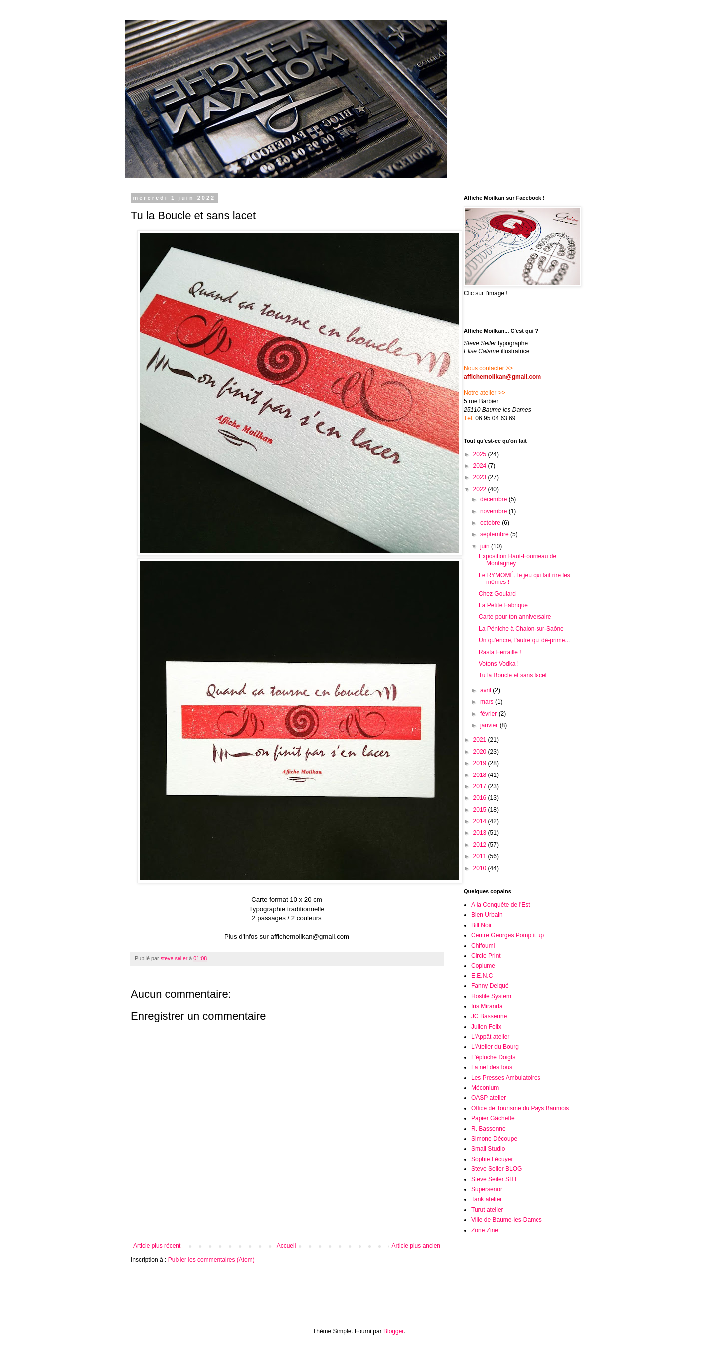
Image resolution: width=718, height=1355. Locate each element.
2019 (480, 763)
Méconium (485, 1087)
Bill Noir (481, 925)
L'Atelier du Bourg (495, 1046)
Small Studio (488, 1148)
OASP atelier (488, 1097)
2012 (480, 844)
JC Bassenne (489, 1016)
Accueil (286, 1245)
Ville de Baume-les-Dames (506, 1219)
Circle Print (486, 955)
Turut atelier (487, 1209)
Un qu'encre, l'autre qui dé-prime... (524, 640)
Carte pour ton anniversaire (515, 616)
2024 (480, 465)
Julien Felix (486, 1026)
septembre (495, 534)
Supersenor (486, 1189)
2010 (480, 868)
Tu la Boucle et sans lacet (513, 675)
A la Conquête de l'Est (500, 904)
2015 (480, 809)
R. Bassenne (488, 1128)
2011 (480, 856)
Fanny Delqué (490, 985)
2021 (480, 739)
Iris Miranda (487, 1006)
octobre (491, 522)
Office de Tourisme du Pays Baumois (520, 1108)
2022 (480, 489)
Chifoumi (483, 945)
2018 (480, 775)
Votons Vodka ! (499, 663)
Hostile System (491, 996)
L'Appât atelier (490, 1036)
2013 (480, 832)
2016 (480, 797)
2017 (480, 786)
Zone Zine (484, 1230)
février (489, 713)
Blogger (393, 1331)
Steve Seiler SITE (495, 1179)
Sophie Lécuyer (492, 1159)
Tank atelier (486, 1199)
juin (485, 546)
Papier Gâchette (493, 1118)
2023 (480, 477)
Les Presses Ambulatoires (505, 1077)
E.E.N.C (482, 975)
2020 (480, 751)
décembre (494, 499)
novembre (494, 511)
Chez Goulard (497, 593)
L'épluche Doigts (493, 1057)
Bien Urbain (487, 914)
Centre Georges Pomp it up (507, 935)
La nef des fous (491, 1067)
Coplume (483, 965)
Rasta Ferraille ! (500, 652)
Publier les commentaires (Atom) (211, 1259)
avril (486, 690)
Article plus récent (156, 1245)
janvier (490, 725)
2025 (480, 454)
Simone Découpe (494, 1138)
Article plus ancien (416, 1245)
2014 (480, 821)
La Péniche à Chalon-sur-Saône (521, 628)
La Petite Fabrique (503, 605)
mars (487, 701)
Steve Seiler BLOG (496, 1168)
